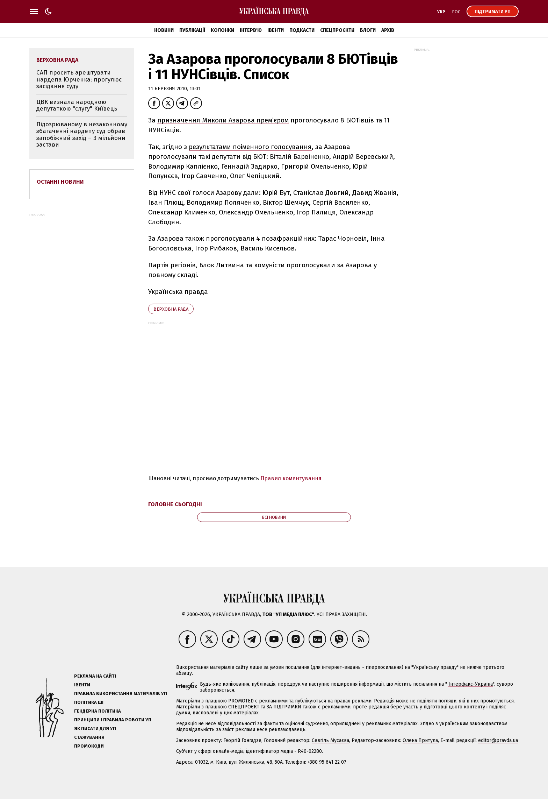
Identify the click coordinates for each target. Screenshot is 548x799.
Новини (164, 30)
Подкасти (302, 30)
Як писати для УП (95, 728)
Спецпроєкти (337, 30)
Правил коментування (291, 478)
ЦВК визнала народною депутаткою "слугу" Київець (76, 105)
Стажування (89, 737)
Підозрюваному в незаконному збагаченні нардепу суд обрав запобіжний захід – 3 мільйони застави (81, 135)
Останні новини (60, 181)
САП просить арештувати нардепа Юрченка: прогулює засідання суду (79, 79)
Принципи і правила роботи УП (112, 719)
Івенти (275, 30)
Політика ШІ (88, 702)
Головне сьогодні (175, 504)
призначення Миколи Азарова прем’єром (223, 120)
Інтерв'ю (251, 30)
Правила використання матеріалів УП (120, 693)
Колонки (222, 30)
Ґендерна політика (97, 711)
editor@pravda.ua (498, 740)
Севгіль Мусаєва (330, 740)
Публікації (192, 30)
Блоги (368, 30)
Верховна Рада (170, 309)
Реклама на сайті (95, 676)
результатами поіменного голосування (250, 147)
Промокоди (89, 746)
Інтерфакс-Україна (470, 684)
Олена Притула (420, 740)
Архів (387, 30)
